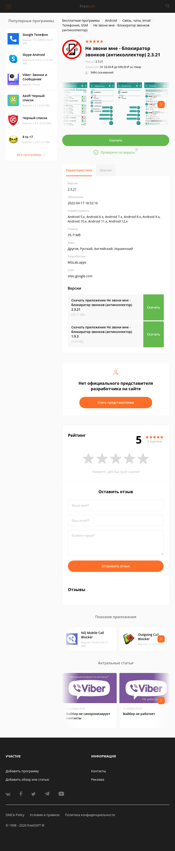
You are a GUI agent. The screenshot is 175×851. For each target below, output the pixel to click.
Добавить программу (22, 771)
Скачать (115, 140)
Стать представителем (116, 402)
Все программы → (31, 154)
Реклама (97, 779)
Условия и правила (44, 815)
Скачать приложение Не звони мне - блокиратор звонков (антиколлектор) (101, 305)
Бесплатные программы (81, 20)
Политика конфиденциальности (90, 815)
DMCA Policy (15, 815)
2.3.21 (94, 61)
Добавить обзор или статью (27, 779)
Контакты (98, 771)
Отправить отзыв (116, 566)
